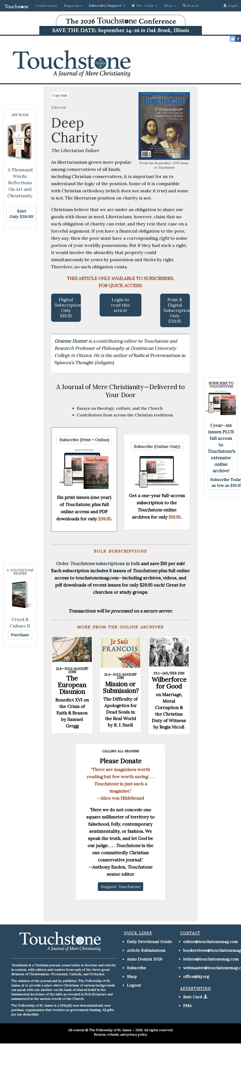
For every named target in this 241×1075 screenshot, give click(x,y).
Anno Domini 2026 (144, 959)
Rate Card (192, 996)
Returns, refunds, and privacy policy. (120, 1035)
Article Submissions (146, 950)
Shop (132, 976)
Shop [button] (170, 6)
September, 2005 (167, 163)
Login (230, 6)
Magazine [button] (73, 6)
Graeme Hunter (71, 341)
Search (191, 6)
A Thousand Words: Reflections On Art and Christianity (20, 182)
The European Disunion (72, 685)
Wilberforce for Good (169, 683)
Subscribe (136, 967)
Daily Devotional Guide (149, 941)
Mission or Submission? (121, 687)
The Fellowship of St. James (110, 1030)
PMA (187, 1005)
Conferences (46, 6)
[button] (107, 5)
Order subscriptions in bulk (98, 563)
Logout (134, 985)
